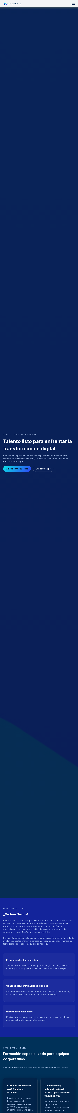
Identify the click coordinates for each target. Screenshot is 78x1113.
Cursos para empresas (17, 469)
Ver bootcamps (43, 469)
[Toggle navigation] (73, 4)
